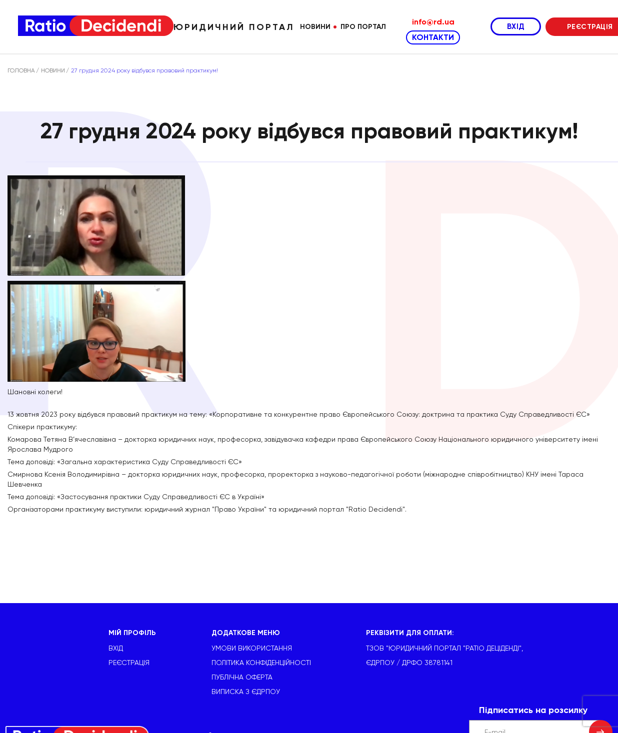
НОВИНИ (53, 70)
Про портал (363, 26)
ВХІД (515, 26)
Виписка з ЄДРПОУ (246, 692)
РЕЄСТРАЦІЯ (129, 663)
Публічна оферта (242, 677)
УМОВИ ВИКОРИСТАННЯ (252, 648)
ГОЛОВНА (21, 70)
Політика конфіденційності (261, 663)
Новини (315, 26)
